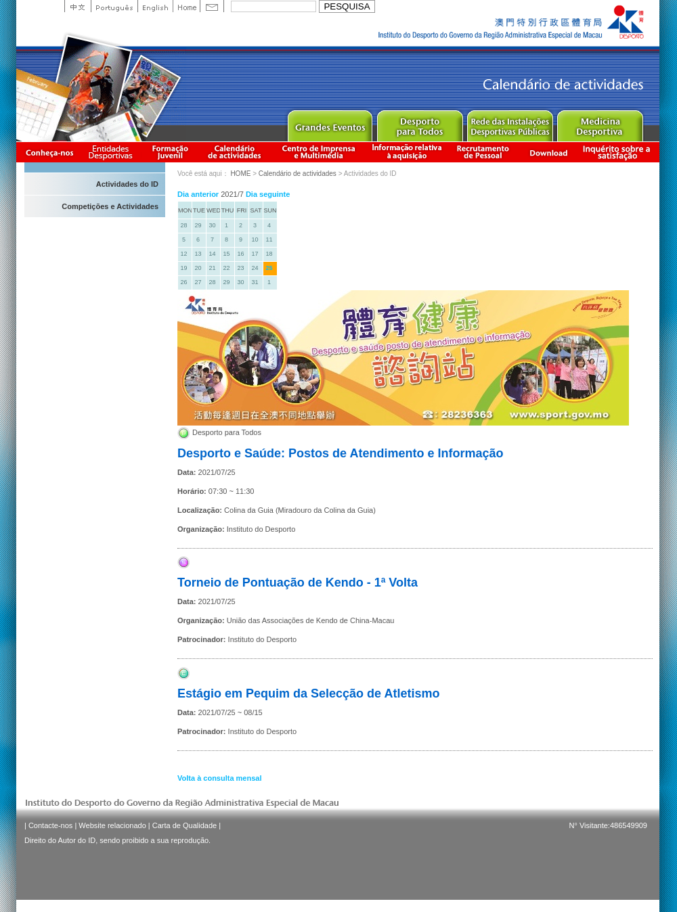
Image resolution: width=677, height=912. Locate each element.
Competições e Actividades (110, 206)
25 (268, 268)
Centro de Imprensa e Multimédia (319, 151)
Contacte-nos (50, 825)
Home (186, 6)
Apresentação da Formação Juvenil (170, 151)
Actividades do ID (127, 184)
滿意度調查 (618, 151)
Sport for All (419, 122)
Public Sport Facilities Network (509, 122)
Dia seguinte (268, 194)
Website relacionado (112, 825)
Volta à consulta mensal (219, 778)
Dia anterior (198, 194)
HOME (240, 173)
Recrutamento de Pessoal (483, 151)
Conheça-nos (49, 151)
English (155, 6)
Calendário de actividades (234, 151)
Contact (212, 6)
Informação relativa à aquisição (407, 151)
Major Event (329, 122)
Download (548, 151)
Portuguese (114, 6)
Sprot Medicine (599, 122)
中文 (77, 6)
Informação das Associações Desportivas (112, 151)
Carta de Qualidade (184, 825)
